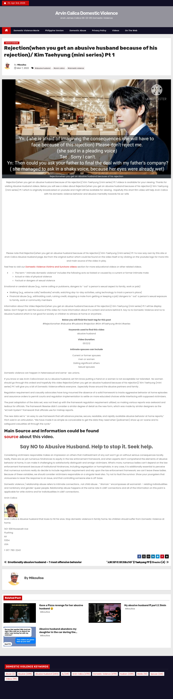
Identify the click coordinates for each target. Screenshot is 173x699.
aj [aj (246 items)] (65, 674)
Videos (115, 30)
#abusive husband (42, 68)
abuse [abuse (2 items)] (10, 674)
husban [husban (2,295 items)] (127, 674)
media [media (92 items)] (142, 674)
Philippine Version (54, 30)
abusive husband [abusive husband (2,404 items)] (47, 674)
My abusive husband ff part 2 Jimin (145, 605)
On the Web (131, 30)
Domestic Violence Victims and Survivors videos (51, 266)
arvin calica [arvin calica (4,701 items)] (81, 674)
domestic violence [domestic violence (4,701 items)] (105, 674)
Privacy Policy (99, 30)
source (11, 436)
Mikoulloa (21, 65)
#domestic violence (76, 68)
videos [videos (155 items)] (11, 679)
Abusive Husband (11, 43)
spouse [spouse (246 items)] (157, 674)
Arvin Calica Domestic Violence (86, 13)
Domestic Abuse (78, 30)
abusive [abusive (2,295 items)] (25, 674)
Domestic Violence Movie (26, 30)
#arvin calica (59, 68)
